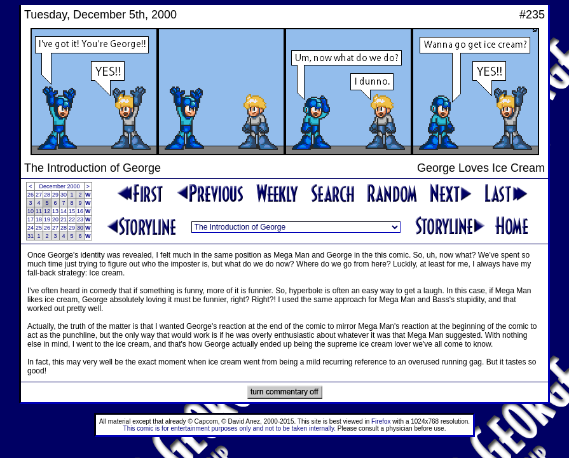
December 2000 (59, 186)
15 (72, 211)
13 (55, 211)
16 (80, 211)
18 (39, 219)
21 (63, 219)
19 (47, 219)
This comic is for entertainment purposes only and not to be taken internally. (229, 428)
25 (39, 228)
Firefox (381, 421)
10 (30, 211)
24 (30, 228)
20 (55, 219)
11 (39, 211)
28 (47, 194)
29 (55, 194)
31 (30, 236)
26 (30, 194)
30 (63, 194)
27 (39, 194)
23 (80, 219)
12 (47, 211)
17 (30, 219)
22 (72, 219)
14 (63, 211)
